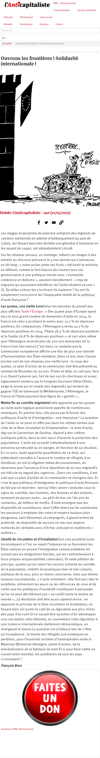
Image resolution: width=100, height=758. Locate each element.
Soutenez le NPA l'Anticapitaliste (17, 729)
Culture (59, 24)
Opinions (44, 24)
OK (3, 38)
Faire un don (46, 17)
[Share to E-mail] (54, 222)
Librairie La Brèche (86, 10)
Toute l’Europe (32, 311)
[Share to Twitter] (46, 222)
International (26, 24)
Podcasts (8, 17)
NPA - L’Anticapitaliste (65, 3)
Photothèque (26, 17)
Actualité (8, 24)
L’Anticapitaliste (62, 10)
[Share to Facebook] (39, 222)
